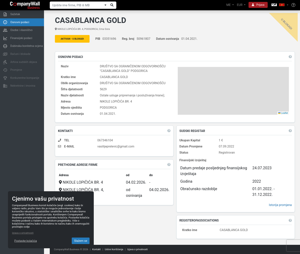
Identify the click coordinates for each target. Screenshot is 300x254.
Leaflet (282, 113)
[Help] (293, 5)
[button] (279, 5)
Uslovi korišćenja (114, 249)
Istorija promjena (279, 205)
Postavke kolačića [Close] (25, 241)
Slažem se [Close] (80, 241)
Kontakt (96, 249)
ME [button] (229, 5)
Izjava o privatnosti (137, 249)
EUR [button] (240, 5)
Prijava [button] (258, 4)
